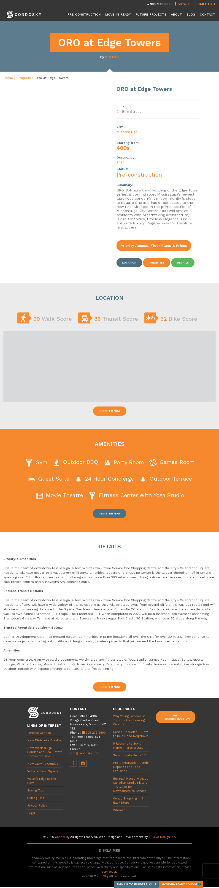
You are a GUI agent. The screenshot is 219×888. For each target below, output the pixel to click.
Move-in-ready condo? (181, 884)
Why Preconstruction (176, 717)
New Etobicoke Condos (44, 740)
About (176, 14)
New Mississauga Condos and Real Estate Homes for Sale (44, 752)
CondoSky (62, 837)
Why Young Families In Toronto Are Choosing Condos (129, 720)
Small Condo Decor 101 (129, 755)
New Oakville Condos (42, 763)
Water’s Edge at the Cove (41, 781)
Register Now (110, 411)
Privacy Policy (37, 805)
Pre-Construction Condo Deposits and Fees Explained (131, 767)
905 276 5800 (94, 732)
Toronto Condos (39, 733)
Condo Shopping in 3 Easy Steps (128, 800)
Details (183, 262)
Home (8, 78)
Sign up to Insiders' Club (136, 884)
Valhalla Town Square (42, 771)
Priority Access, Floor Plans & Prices (154, 245)
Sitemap (119, 810)
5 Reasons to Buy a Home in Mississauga (128, 745)
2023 (120, 162)
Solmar (112, 57)
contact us (109, 871)
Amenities (157, 262)
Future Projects (150, 14)
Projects (24, 78)
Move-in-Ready (118, 14)
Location (129, 262)
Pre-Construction (84, 14)
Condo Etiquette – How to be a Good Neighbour (130, 734)
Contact (207, 14)
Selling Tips (35, 798)
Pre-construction (139, 175)
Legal (31, 813)
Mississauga (127, 132)
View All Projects (197, 4)
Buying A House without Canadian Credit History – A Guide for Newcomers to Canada (130, 785)
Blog (191, 14)
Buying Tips (35, 790)
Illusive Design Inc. (162, 837)
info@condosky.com (84, 753)
